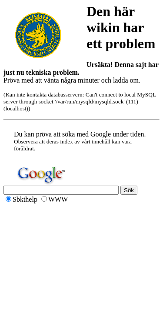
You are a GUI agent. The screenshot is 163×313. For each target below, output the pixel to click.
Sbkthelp (25, 199)
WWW (58, 199)
